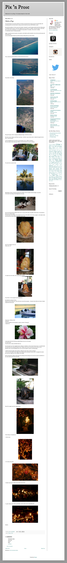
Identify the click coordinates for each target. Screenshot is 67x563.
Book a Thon (51, 146)
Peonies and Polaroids (54, 105)
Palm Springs (51, 163)
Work (50, 180)
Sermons (60, 165)
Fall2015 (60, 154)
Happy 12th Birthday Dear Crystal (55, 90)
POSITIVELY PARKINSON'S (55, 93)
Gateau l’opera (52, 86)
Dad (53, 152)
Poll (61, 163)
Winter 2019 (60, 177)
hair (56, 157)
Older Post (43, 548)
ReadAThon (51, 165)
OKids (58, 162)
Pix (57, 163)
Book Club (57, 146)
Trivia (59, 175)
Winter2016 (55, 178)
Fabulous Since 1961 (54, 97)
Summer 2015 (51, 169)
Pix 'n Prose (17, 7)
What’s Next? (52, 94)
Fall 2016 (58, 153)
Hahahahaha (53, 157)
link (61, 158)
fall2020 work (51, 155)
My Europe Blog (52, 134)
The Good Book (52, 173)
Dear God (56, 152)
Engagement (50, 153)
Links (50, 159)
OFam (56, 162)
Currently (59, 151)
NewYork (50, 162)
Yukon (52, 180)
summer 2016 (56, 169)
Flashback (58, 155)
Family (55, 155)
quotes (61, 164)
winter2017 (60, 178)
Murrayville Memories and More (55, 133)
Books (60, 146)
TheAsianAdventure (54, 174)
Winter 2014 (51, 177)
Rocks (58, 165)
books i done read (53, 124)
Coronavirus (51, 151)
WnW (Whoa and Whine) (53, 179)
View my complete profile (53, 30)
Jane (57, 20)
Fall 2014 (54, 153)
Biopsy (61, 145)
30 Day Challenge (52, 144)
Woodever (60, 179)
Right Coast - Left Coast (54, 135)
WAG (54, 176)
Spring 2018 (60, 166)
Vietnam (52, 176)
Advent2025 (53, 145)
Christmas (50, 148)
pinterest (55, 163)
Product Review (51, 164)
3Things (9, 533)
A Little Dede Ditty (53, 89)
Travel (12, 533)
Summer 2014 (59, 168)
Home (25, 548)
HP (61, 157)
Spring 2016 (51, 166)
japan (50, 158)
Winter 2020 (51, 178)
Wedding (60, 176)
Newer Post (7, 548)
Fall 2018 (53, 154)
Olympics (60, 162)
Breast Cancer (52, 147)
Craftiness (55, 151)
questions (57, 164)
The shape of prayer (53, 116)
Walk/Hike (57, 176)
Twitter (50, 176)
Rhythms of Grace (53, 115)
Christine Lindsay (53, 100)
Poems (59, 163)
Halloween (58, 157)
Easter (61, 152)
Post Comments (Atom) (14, 550)
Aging (56, 145)
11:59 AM (9, 544)
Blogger (35, 557)
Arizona (58, 145)
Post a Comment (9, 546)
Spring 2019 (51, 167)
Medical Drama (58, 159)
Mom (54, 161)
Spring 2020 (55, 167)
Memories (50, 161)
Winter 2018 (55, 177)
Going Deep (57, 156)
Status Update (59, 167)
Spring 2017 (55, 166)
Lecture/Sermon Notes (56, 158)
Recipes (55, 165)
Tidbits (53, 175)
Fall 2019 (56, 154)
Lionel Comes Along (53, 112)
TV (61, 175)
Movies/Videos (59, 161)
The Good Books (57, 173)
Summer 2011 (52, 168)
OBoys (53, 162)
